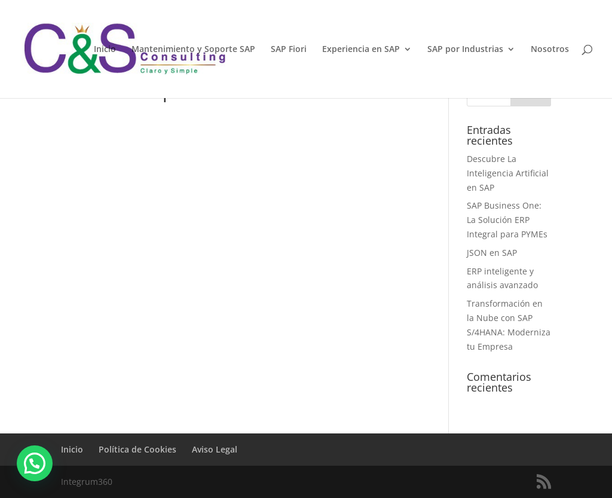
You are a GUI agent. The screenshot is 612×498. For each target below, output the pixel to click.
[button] (35, 463)
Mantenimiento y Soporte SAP (193, 49)
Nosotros (550, 49)
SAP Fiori (289, 49)
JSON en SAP (492, 252)
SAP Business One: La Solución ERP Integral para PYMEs (507, 220)
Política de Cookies (137, 449)
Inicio (105, 49)
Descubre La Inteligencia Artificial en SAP (508, 173)
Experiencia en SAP (361, 49)
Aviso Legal (214, 449)
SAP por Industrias (465, 49)
